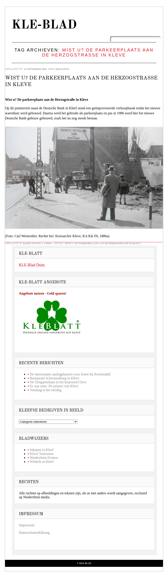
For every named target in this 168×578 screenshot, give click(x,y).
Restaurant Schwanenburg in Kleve (54, 378)
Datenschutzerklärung (34, 532)
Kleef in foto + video (37, 243)
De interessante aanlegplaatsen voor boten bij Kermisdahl (70, 374)
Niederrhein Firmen (44, 458)
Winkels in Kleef (42, 461)
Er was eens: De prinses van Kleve (54, 386)
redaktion (62, 69)
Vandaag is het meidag (45, 390)
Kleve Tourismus (42, 454)
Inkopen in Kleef (41, 450)
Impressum (26, 525)
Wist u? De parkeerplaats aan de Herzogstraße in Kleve (102, 243)
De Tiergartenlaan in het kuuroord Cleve (58, 382)
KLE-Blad (44, 25)
